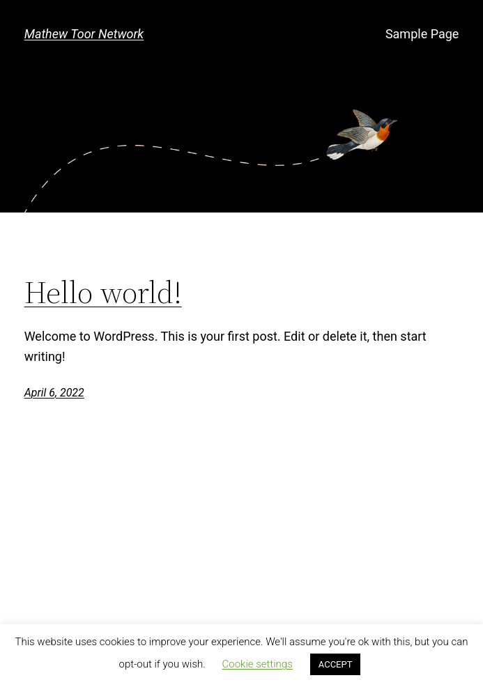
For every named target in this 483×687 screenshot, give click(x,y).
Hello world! (103, 293)
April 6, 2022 (54, 392)
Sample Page (422, 33)
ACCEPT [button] (336, 664)
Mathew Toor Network (84, 33)
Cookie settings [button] (257, 664)
